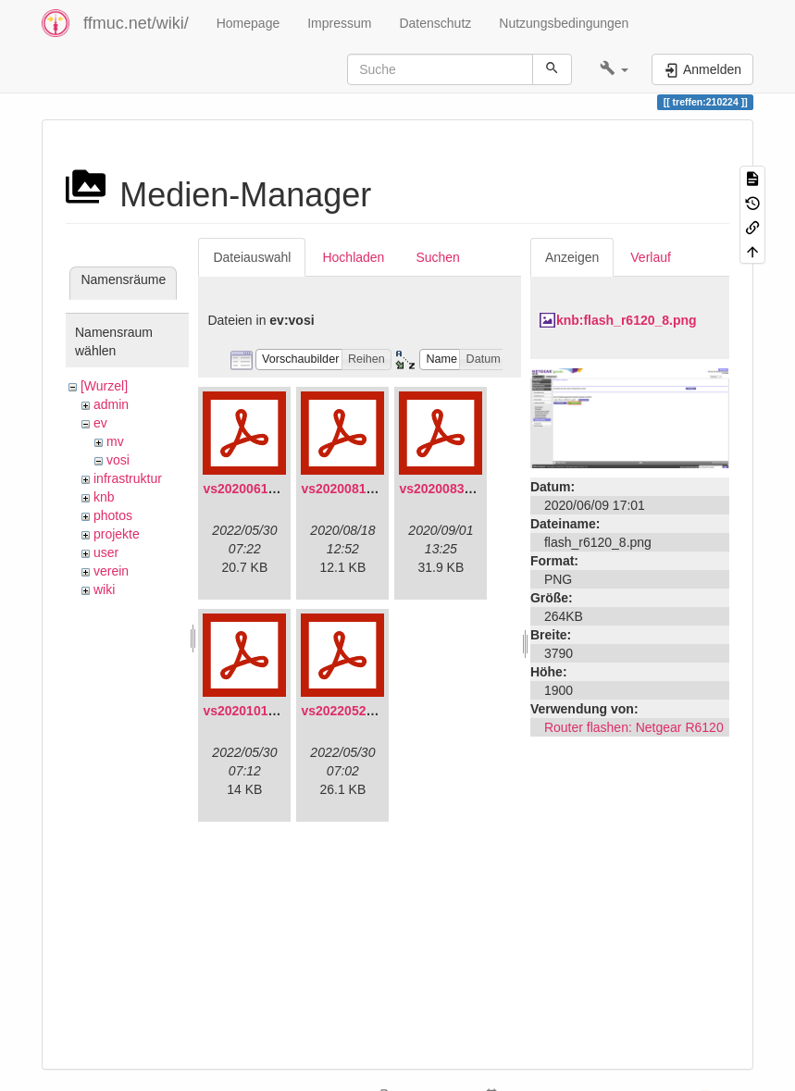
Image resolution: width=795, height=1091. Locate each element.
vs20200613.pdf (251, 488)
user (105, 552)
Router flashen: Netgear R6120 (634, 727)
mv (115, 441)
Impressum (339, 23)
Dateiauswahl (252, 257)
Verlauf (650, 257)
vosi (118, 460)
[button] (614, 69)
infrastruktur (127, 478)
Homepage (248, 23)
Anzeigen (572, 257)
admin (111, 404)
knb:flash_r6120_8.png (626, 320)
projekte (116, 534)
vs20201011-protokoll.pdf (280, 710)
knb (104, 497)
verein (111, 571)
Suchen (437, 257)
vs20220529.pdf (349, 710)
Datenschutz (435, 23)
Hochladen (353, 257)
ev (100, 422)
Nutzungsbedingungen (563, 23)
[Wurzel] (104, 385)
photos (112, 515)
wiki (104, 589)
